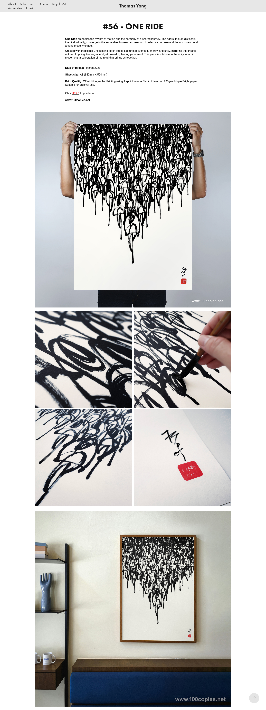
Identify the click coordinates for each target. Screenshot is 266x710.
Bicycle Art (59, 4)
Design (43, 4)
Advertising (27, 4)
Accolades (15, 8)
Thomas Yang (133, 6)
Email (29, 8)
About (12, 4)
